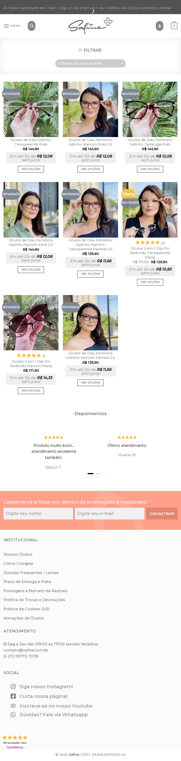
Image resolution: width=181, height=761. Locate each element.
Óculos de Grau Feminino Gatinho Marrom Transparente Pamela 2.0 (90, 244)
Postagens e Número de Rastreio (36, 591)
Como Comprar (18, 563)
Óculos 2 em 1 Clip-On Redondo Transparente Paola (150, 252)
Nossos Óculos (18, 554)
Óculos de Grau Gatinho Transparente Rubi (30, 142)
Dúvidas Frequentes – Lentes (31, 573)
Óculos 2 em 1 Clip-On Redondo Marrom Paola (31, 363)
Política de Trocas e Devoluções (34, 600)
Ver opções (30, 169)
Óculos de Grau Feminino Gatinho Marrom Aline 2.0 (31, 242)
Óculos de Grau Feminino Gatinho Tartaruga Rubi (150, 142)
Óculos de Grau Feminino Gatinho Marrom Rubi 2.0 (90, 142)
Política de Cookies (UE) (27, 609)
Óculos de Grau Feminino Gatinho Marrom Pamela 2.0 (90, 355)
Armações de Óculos (24, 618)
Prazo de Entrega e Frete (27, 581)
